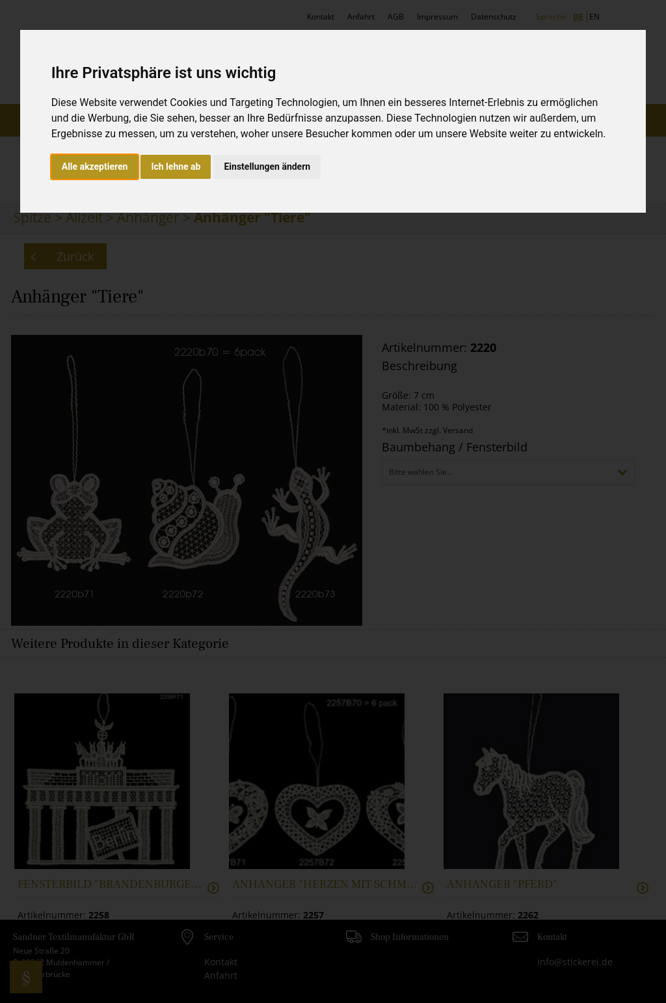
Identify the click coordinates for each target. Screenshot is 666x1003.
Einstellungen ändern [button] (267, 166)
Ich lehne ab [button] (175, 166)
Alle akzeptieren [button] (95, 166)
